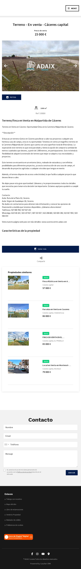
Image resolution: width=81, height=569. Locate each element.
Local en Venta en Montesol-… (56, 365)
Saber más (40, 249)
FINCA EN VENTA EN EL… (53, 337)
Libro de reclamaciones (14, 509)
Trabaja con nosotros (13, 499)
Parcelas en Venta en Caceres (55, 309)
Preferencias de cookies (14, 525)
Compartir (41, 260)
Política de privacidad (24, 472)
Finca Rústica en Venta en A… (56, 281)
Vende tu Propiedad (13, 515)
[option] (40, 66)
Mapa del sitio (10, 504)
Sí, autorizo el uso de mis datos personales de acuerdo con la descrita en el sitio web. (24, 472)
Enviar (71, 473)
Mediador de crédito (13, 520)
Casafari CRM (45, 563)
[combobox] (40, 444)
